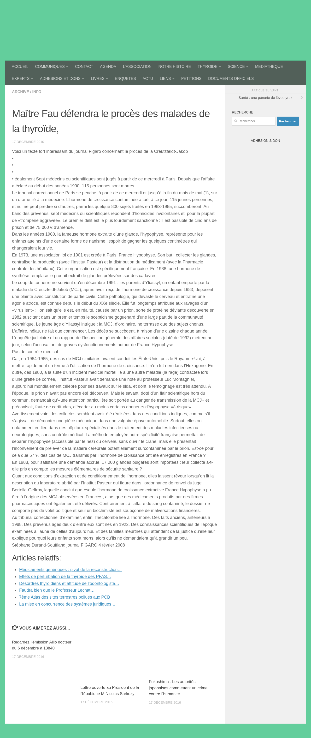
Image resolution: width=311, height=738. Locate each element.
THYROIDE (207, 67)
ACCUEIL (20, 67)
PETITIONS (191, 79)
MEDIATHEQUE (269, 67)
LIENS (165, 79)
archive (20, 92)
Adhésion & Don (265, 141)
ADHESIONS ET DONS (60, 79)
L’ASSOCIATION (137, 67)
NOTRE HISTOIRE (174, 67)
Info (36, 92)
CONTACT (84, 67)
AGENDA (108, 67)
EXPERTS (20, 79)
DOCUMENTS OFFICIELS (231, 79)
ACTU (148, 79)
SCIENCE (236, 67)
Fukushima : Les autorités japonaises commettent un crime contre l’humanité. (178, 687)
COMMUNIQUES (50, 67)
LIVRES (98, 79)
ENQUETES (125, 79)
